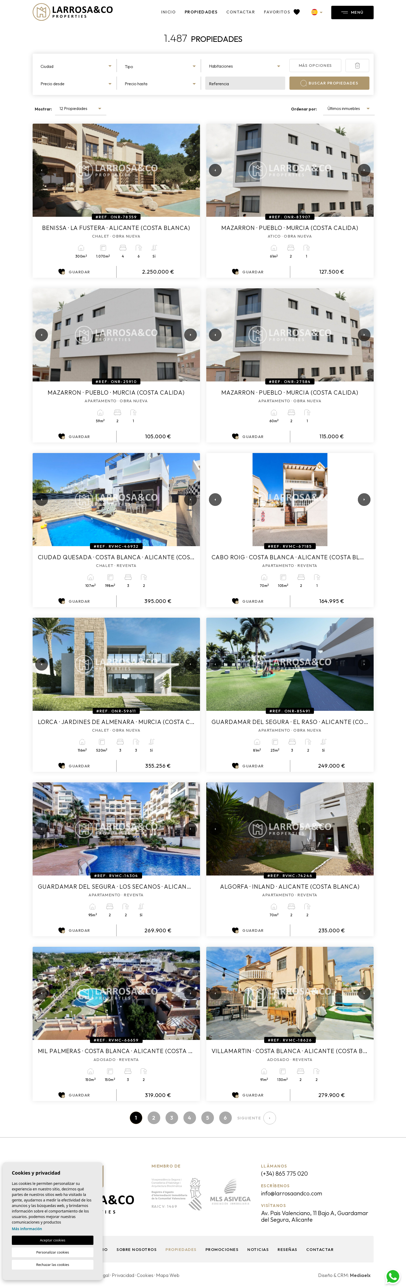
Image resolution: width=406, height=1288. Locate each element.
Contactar (240, 11)
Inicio (168, 11)
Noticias (258, 1249)
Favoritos (282, 11)
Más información (27, 1228)
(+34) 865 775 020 (284, 1173)
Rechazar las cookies (52, 1264)
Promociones (222, 1249)
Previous (38, 170)
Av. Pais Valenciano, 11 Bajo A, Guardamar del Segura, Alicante (314, 1216)
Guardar (74, 272)
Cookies (145, 1275)
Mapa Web (167, 1275)
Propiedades (201, 11)
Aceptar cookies (52, 1240)
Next (189, 170)
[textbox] (77, 66)
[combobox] (77, 65)
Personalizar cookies (52, 1252)
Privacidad (123, 1275)
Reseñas (287, 1249)
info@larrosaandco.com (291, 1193)
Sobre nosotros (137, 1249)
